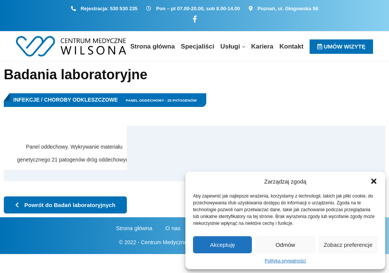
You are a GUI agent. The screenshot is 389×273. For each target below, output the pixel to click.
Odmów (285, 245)
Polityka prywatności (285, 261)
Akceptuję (222, 245)
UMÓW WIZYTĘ (341, 46)
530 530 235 (124, 8)
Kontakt (292, 46)
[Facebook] (195, 19)
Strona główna (152, 46)
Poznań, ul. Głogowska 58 (288, 8)
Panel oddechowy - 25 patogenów (161, 100)
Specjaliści (197, 46)
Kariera (262, 46)
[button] (374, 181)
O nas (172, 228)
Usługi (230, 46)
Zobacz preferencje (348, 245)
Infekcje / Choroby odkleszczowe (65, 100)
